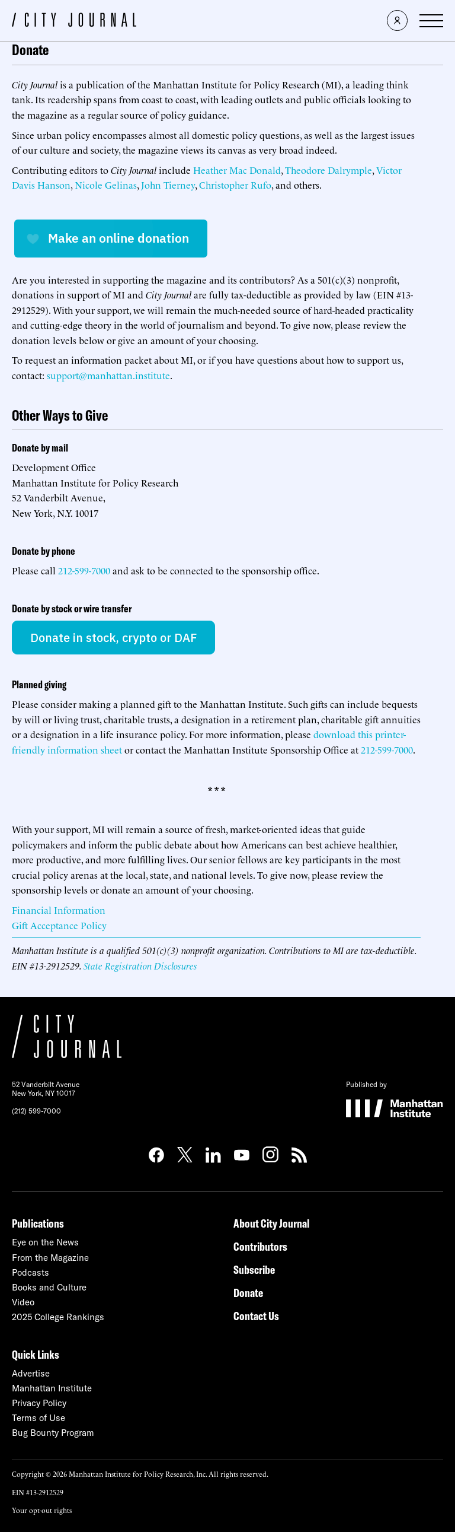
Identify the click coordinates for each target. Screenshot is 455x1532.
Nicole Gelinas (106, 184)
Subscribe (254, 1269)
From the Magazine (50, 1257)
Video (23, 1302)
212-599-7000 (84, 570)
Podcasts (30, 1272)
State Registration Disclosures (140, 965)
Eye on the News (45, 1242)
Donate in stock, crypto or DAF (113, 638)
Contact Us (256, 1315)
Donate (248, 1292)
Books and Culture (49, 1287)
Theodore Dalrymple (328, 169)
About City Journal (271, 1223)
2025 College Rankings (58, 1317)
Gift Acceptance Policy (59, 925)
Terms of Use (38, 1417)
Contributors (260, 1246)
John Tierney (168, 184)
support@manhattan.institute (108, 375)
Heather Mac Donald (237, 169)
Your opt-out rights (42, 1510)
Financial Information (58, 909)
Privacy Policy (39, 1403)
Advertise (31, 1373)
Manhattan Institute (52, 1388)
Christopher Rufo (235, 184)
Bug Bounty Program (53, 1432)
